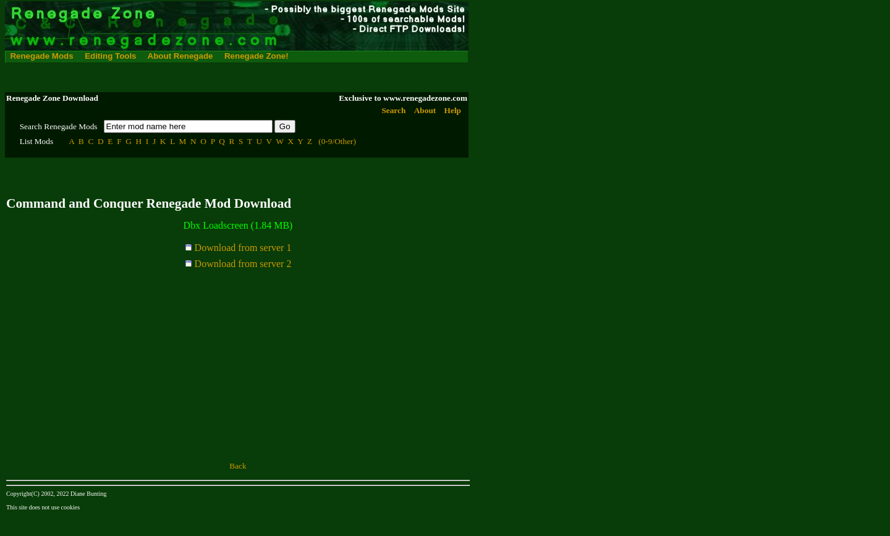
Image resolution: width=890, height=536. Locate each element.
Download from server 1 (238, 247)
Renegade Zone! (256, 56)
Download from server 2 (238, 263)
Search (393, 110)
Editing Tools (110, 56)
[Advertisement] (230, 77)
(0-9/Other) (337, 141)
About (425, 110)
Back (237, 465)
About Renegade (180, 56)
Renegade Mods (41, 56)
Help (452, 110)
